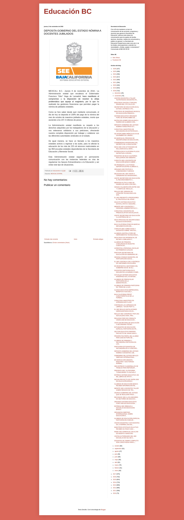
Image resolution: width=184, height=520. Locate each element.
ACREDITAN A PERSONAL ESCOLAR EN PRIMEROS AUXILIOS (126, 249)
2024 (115, 74)
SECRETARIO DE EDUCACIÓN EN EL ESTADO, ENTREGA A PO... (126, 108)
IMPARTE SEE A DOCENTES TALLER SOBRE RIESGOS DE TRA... (126, 389)
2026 (115, 69)
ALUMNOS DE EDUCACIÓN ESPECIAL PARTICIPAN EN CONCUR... (127, 419)
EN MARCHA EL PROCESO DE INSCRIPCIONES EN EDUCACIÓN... (127, 139)
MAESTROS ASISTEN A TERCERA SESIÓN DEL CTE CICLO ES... (125, 103)
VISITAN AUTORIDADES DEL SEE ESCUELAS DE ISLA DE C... (125, 437)
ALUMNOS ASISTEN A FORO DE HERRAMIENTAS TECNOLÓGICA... (126, 234)
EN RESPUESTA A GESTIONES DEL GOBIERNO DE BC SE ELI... (126, 267)
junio (116, 457)
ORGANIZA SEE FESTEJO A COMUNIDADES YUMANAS (124, 170)
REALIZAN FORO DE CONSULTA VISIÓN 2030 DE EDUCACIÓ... (125, 319)
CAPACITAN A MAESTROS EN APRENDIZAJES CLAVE (124, 301)
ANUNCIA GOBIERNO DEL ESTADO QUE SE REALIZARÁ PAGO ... (126, 393)
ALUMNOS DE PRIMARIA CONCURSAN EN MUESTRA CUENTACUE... (124, 243)
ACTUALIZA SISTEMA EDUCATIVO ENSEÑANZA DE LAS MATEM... (125, 275)
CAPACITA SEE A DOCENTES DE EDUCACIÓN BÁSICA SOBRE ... (125, 161)
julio (116, 454)
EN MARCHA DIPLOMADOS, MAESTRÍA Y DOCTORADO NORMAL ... (124, 361)
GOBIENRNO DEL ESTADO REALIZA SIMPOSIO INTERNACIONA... (126, 356)
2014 (115, 482)
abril (116, 462)
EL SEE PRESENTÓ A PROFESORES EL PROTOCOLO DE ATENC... (126, 198)
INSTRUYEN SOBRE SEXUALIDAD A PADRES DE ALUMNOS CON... (126, 121)
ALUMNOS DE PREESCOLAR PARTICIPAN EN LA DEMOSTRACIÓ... (124, 281)
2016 (115, 477)
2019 (115, 88)
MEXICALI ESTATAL (56, 173)
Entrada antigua (98, 239)
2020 (115, 85)
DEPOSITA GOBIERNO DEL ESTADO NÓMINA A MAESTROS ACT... (126, 125)
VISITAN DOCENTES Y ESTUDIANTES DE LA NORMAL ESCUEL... (126, 423)
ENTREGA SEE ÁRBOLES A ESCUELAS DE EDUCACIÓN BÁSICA (124, 407)
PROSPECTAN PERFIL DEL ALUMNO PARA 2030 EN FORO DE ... (126, 337)
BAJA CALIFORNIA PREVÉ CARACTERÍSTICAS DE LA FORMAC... (124, 296)
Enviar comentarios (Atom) (61, 242)
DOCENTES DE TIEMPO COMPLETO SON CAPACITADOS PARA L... (126, 441)
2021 (115, 82)
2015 (115, 479)
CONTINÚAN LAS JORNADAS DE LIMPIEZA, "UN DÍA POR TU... (125, 306)
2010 (115, 493)
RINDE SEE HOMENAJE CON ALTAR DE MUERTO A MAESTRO (126, 432)
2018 (115, 91)
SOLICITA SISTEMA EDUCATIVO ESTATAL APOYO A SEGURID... (125, 203)
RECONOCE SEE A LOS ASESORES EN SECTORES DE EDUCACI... (126, 398)
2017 (115, 474)
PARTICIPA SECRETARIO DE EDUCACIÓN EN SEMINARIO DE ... (126, 253)
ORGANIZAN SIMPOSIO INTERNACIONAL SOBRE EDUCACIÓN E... (123, 414)
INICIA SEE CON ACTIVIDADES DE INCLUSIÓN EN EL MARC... (125, 148)
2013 (115, 485)
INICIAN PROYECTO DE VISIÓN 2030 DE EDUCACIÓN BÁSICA (126, 380)
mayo (117, 459)
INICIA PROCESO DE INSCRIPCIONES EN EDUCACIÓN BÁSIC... (127, 220)
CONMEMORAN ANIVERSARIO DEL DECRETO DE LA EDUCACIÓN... (126, 143)
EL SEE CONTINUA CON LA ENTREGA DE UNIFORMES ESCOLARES (127, 262)
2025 (115, 71)
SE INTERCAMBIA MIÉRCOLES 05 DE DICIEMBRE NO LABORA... (126, 134)
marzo (117, 465)
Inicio (75, 239)
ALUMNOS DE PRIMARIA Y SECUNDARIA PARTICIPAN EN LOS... (125, 342)
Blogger (103, 509)
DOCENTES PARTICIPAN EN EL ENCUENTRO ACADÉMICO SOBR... (126, 271)
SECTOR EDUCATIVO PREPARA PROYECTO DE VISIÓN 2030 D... (126, 332)
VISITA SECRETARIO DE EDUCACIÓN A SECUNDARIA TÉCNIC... (126, 323)
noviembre (118, 96)
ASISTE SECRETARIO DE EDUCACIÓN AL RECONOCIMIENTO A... (127, 179)
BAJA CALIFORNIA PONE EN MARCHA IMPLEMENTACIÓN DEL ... (127, 225)
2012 (115, 488)
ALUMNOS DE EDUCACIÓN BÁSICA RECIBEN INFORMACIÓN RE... (126, 384)
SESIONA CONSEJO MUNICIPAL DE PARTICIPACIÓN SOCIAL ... (126, 258)
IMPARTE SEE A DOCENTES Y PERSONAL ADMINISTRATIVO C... (126, 207)
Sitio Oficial (116, 57)
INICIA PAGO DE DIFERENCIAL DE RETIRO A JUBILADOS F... (125, 238)
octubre (117, 446)
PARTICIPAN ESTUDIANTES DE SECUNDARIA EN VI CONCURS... (126, 347)
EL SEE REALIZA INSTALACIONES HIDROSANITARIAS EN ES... (125, 310)
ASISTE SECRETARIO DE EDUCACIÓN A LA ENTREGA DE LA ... (127, 216)
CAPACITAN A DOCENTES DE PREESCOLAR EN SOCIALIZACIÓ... (126, 212)
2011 (115, 490)
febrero (117, 468)
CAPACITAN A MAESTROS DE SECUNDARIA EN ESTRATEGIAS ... (126, 130)
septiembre (118, 448)
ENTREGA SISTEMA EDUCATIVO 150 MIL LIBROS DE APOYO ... (126, 376)
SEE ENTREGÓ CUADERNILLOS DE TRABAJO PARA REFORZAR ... (126, 367)
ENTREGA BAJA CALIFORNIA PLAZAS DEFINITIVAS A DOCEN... (126, 152)
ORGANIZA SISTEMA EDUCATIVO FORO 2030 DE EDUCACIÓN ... (125, 402)
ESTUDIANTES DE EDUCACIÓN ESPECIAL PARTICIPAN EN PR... (125, 328)
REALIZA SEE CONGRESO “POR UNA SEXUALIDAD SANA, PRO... (126, 314)
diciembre (118, 93)
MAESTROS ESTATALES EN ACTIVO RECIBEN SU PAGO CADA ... (126, 428)
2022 (115, 79)
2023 (115, 77)
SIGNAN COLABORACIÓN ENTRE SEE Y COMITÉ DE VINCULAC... (127, 188)
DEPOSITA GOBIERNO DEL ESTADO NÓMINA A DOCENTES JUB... (126, 352)
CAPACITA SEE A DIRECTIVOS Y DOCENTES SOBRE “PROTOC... (125, 229)
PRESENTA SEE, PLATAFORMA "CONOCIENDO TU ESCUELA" (125, 371)
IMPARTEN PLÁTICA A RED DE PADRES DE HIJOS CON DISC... (125, 183)
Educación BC (68, 11)
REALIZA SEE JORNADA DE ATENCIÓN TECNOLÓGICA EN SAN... (125, 193)
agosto (117, 451)
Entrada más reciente (51, 239)
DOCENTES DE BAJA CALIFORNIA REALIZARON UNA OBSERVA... (125, 156)
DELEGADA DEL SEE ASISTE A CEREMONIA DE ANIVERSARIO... (126, 174)
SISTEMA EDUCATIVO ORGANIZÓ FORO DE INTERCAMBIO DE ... (125, 116)
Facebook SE (117, 60)
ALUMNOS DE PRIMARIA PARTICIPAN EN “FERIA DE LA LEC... (126, 286)
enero (117, 470)
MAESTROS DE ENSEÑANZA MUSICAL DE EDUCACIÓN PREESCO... (127, 112)
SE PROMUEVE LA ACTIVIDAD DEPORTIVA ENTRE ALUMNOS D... (126, 165)
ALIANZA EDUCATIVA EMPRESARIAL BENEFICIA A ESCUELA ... (126, 290)
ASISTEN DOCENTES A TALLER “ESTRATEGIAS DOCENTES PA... (126, 99)
